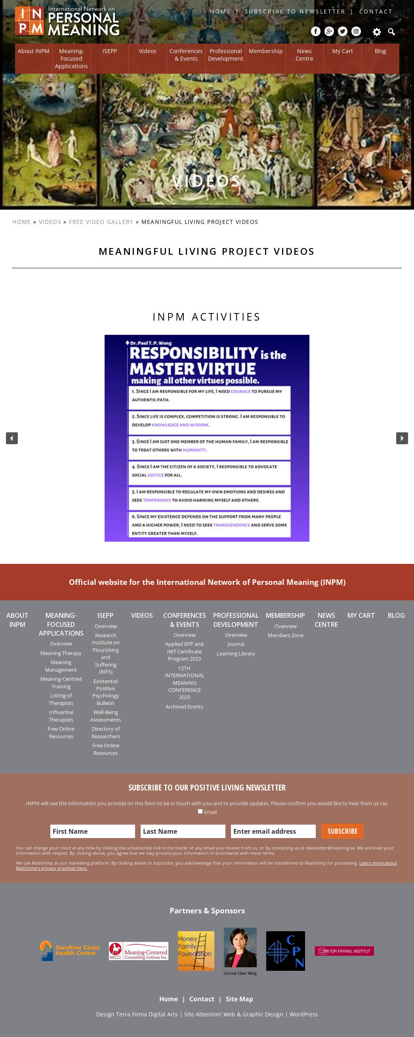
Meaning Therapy (61, 653)
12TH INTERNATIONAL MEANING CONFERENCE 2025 (184, 683)
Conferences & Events (186, 54)
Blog (380, 51)
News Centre (304, 54)
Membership (266, 51)
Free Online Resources (61, 732)
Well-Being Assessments (105, 716)
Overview (61, 643)
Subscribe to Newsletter (295, 11)
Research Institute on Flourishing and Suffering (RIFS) (106, 653)
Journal (236, 643)
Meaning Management (61, 666)
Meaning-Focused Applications (71, 58)
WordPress (304, 1014)
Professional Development (225, 54)
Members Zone (285, 635)
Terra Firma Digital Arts (147, 1014)
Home (220, 11)
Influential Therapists (61, 716)
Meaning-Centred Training (61, 682)
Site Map (239, 999)
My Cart (342, 51)
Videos (147, 51)
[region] (207, 438)
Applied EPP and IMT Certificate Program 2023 (184, 651)
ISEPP (110, 51)
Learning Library (236, 653)
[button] (12, 438)
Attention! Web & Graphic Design (239, 1014)
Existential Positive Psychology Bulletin (105, 692)
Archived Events (184, 706)
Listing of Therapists (61, 699)
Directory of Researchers (106, 732)
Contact (376, 11)
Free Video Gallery (101, 221)
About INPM (34, 51)
